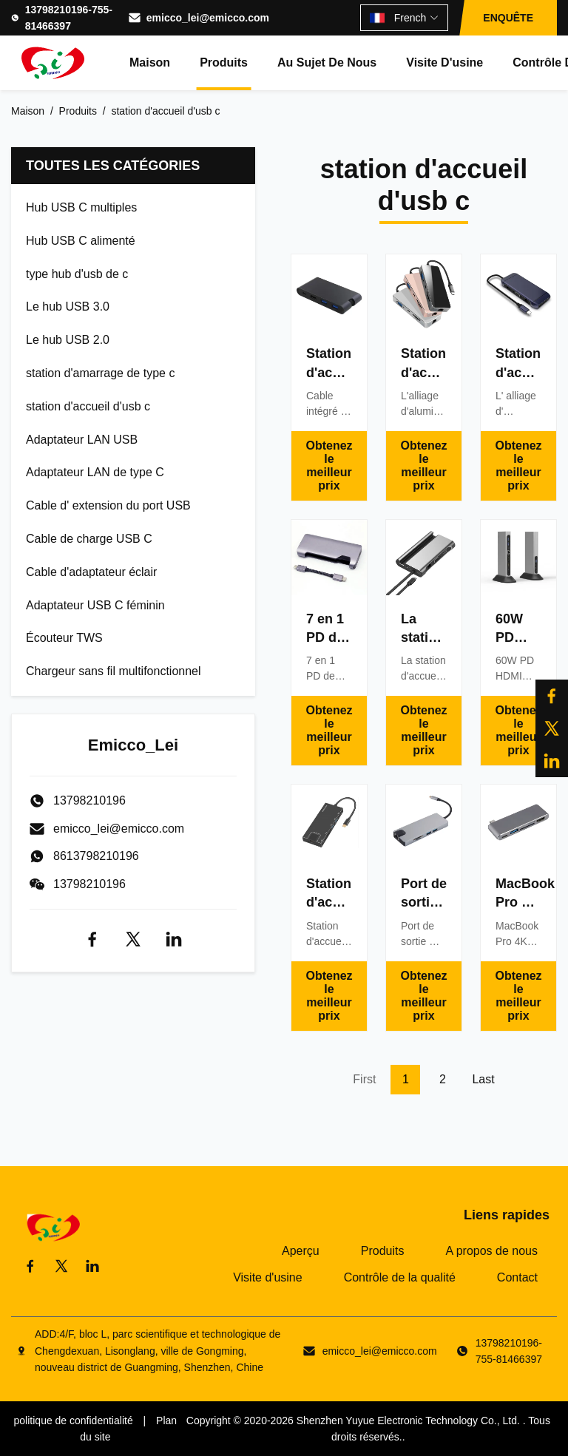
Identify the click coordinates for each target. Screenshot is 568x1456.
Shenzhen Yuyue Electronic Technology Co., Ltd (407, 1420)
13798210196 (89, 884)
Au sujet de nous (326, 62)
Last (483, 1079)
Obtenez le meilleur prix (328, 465)
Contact (517, 1277)
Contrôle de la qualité (400, 1277)
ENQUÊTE (508, 18)
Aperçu (301, 1251)
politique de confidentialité (73, 1420)
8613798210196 (96, 856)
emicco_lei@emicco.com (207, 18)
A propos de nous (491, 1251)
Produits (224, 62)
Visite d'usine (444, 62)
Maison (149, 62)
